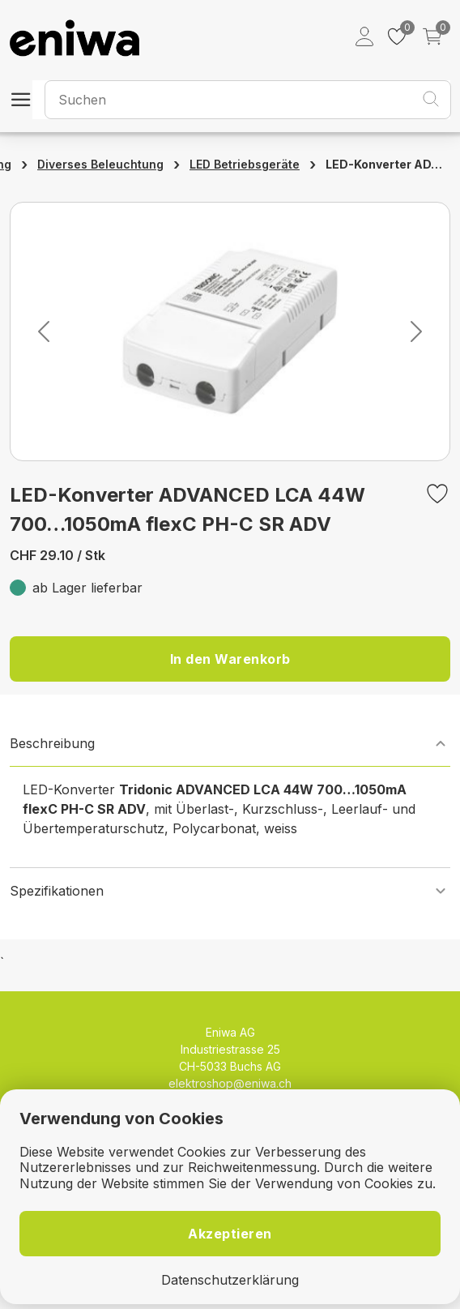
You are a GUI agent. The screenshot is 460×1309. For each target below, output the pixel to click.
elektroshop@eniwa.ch (230, 1083)
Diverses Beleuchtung (100, 164)
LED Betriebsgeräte (245, 164)
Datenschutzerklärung (230, 1280)
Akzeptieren (230, 1234)
